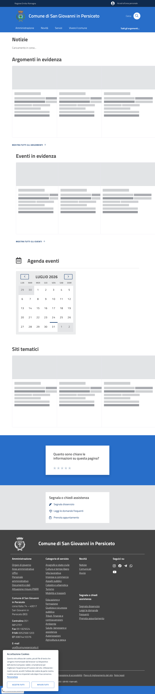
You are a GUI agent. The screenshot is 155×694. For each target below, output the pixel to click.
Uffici (15, 573)
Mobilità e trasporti (56, 593)
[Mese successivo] (68, 276)
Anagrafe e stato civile (57, 565)
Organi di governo (21, 565)
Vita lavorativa (53, 573)
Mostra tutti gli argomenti (29, 144)
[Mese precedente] (24, 276)
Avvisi (82, 573)
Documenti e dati (21, 585)
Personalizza (12, 677)
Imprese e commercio (57, 577)
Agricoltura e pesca (56, 640)
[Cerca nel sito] (136, 16)
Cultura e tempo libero (57, 569)
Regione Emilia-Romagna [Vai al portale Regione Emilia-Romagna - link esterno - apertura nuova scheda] (25, 3)
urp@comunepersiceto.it (25, 647)
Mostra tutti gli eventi (30, 241)
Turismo (50, 589)
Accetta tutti (18, 684)
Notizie (83, 565)
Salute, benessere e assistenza (56, 630)
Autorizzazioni (53, 636)
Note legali (119, 675)
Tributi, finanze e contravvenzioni (54, 618)
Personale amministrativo (20, 579)
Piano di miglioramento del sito (98, 675)
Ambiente (51, 624)
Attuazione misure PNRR (25, 589)
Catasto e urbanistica (57, 585)
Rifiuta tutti (43, 684)
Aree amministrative (23, 569)
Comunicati (85, 569)
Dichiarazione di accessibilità (69, 675)
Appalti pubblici (54, 581)
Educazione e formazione (53, 602)
